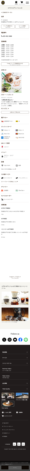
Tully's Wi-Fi (5, 423)
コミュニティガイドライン (9, 429)
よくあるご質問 (6, 412)
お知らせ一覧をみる (15, 112)
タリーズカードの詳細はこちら (9, 181)
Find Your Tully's (6, 369)
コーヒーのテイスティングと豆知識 (15, 321)
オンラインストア (7, 416)
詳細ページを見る (7, 94)
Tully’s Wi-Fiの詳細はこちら (8, 169)
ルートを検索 (22, 26)
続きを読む (5, 108)
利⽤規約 (5, 436)
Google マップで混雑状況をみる (15, 64)
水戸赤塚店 (4, 218)
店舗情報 (19, 412)
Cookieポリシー (6, 433)
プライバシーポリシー (8, 426)
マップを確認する (7, 26)
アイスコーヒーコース (15, 305)
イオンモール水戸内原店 (7, 229)
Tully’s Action (6, 376)
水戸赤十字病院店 (5, 208)
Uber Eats (22, 190)
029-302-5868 (6, 36)
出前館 (6, 190)
